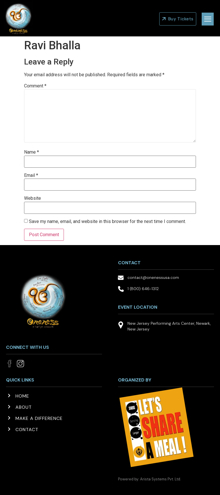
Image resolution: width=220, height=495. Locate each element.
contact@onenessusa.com (153, 277)
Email (31, 175)
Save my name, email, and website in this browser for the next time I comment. (107, 221)
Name (31, 152)
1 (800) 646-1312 (143, 288)
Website (32, 198)
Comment (35, 86)
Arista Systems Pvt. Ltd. (160, 479)
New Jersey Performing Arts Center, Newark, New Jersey (169, 326)
